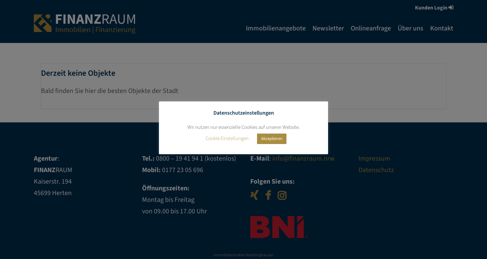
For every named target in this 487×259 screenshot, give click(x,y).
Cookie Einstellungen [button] (227, 138)
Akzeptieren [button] (271, 139)
